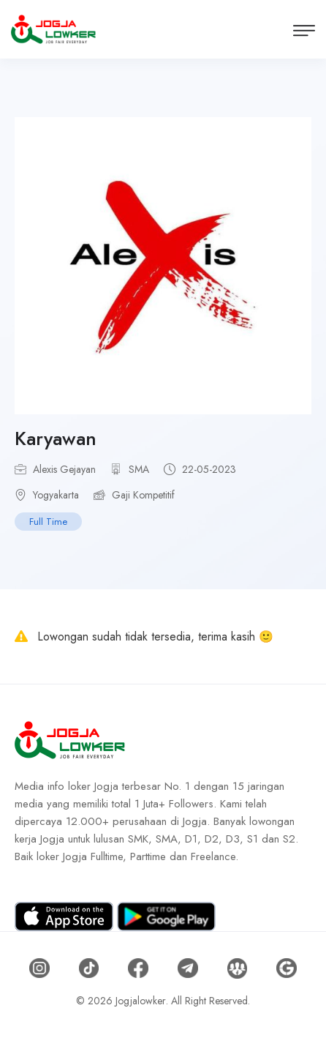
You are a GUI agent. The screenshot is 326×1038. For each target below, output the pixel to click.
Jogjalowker (140, 1000)
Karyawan (55, 438)
